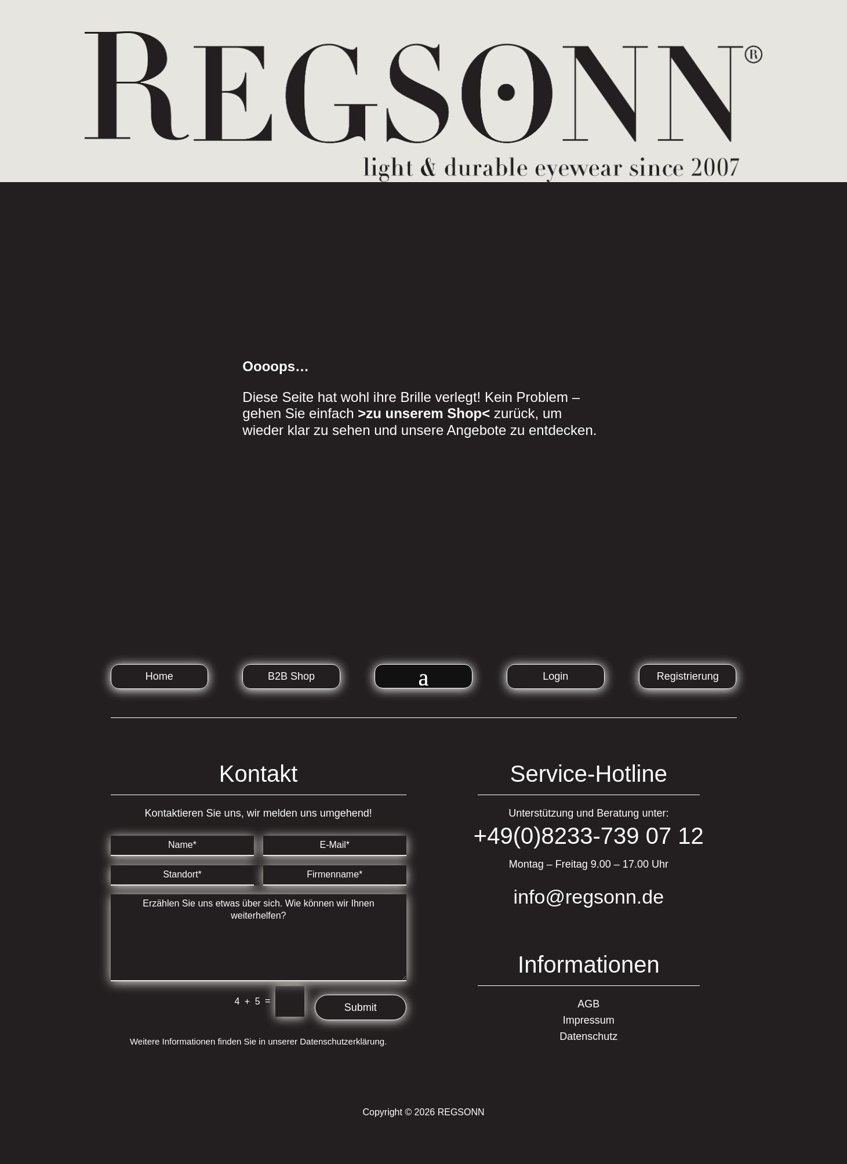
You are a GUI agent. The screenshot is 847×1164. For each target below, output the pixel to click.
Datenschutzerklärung (342, 1041)
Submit (360, 1007)
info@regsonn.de (589, 897)
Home (159, 676)
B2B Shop (291, 676)
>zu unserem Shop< (424, 413)
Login (555, 676)
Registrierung (688, 676)
